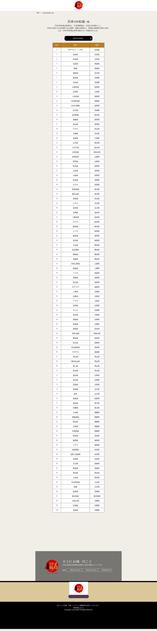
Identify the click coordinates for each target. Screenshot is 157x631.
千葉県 (97, 140)
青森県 (97, 66)
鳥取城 (75, 340)
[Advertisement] (88, 534)
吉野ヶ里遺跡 (75, 456)
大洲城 (75, 428)
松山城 (75, 424)
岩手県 (97, 75)
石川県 (97, 205)
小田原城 (75, 154)
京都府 (97, 293)
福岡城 (75, 442)
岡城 (75, 489)
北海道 (97, 52)
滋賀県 (97, 275)
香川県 (97, 405)
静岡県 (97, 233)
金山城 (75, 126)
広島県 (97, 377)
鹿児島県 (97, 498)
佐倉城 (75, 140)
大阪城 (75, 298)
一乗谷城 (75, 219)
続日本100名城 (78, 38)
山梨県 (97, 159)
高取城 (75, 331)
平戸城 (75, 465)
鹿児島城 (75, 498)
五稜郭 (75, 56)
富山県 (97, 200)
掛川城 (75, 242)
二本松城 (75, 98)
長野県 (97, 168)
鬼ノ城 (75, 368)
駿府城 (75, 238)
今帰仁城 (75, 503)
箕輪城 (75, 121)
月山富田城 (75, 349)
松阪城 (75, 270)
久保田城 (75, 89)
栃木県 (97, 117)
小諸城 (75, 177)
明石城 (75, 317)
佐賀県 (97, 451)
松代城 (75, 168)
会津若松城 (75, 103)
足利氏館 (75, 117)
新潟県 (97, 191)
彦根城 (75, 279)
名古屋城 (75, 252)
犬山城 (75, 247)
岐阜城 (75, 228)
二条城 (75, 293)
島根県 (97, 345)
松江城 (75, 345)
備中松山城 (75, 363)
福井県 (97, 214)
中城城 (75, 507)
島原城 (75, 470)
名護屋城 (75, 451)
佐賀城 (75, 461)
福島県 (97, 98)
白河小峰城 (75, 107)
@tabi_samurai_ (74, 572)
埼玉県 (97, 131)
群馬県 (97, 121)
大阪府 (97, 298)
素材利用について (78, 609)
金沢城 (75, 210)
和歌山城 (75, 335)
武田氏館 (75, 159)
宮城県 (97, 80)
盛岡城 (75, 75)
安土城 (75, 284)
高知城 (75, 438)
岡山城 (75, 372)
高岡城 (75, 200)
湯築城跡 (75, 419)
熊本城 (75, 475)
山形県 (97, 94)
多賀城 (75, 80)
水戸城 (75, 112)
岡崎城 (75, 256)
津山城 (75, 359)
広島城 (75, 386)
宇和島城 (75, 433)
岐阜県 (97, 224)
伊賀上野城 (75, 266)
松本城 (75, 182)
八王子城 (75, 149)
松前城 (75, 61)
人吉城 (75, 479)
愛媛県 (97, 414)
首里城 (75, 512)
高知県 (97, 438)
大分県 (97, 484)
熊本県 (97, 475)
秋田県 (97, 89)
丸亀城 (75, 410)
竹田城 (75, 307)
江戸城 (75, 145)
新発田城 (75, 191)
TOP (37, 13)
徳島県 (97, 400)
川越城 (75, 135)
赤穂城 (75, 326)
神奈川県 (97, 154)
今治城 (75, 414)
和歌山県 (97, 335)
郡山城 (75, 382)
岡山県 (97, 359)
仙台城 (75, 84)
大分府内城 (75, 484)
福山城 (75, 377)
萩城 (75, 396)
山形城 (75, 94)
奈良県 (97, 331)
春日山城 (75, 196)
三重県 (97, 266)
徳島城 (75, 400)
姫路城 (75, 321)
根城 (75, 70)
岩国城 (75, 391)
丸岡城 (75, 214)
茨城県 (97, 112)
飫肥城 (75, 493)
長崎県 (97, 465)
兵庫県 (97, 307)
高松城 (75, 405)
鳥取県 (97, 340)
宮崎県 (97, 493)
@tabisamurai (107, 572)
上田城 (75, 173)
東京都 (97, 145)
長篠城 (75, 261)
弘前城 (75, 66)
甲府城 (75, 163)
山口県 (97, 391)
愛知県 (97, 247)
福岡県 (97, 442)
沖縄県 (97, 503)
